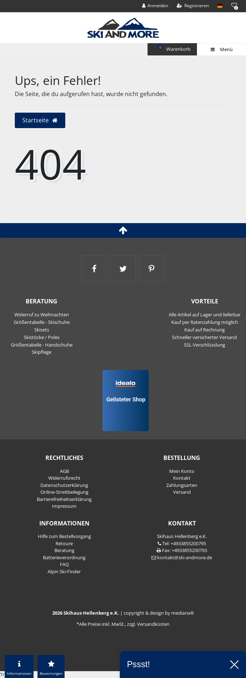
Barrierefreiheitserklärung (64, 499)
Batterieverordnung (64, 557)
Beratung (64, 550)
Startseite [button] (40, 120)
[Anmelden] (155, 6)
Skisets (41, 329)
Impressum (64, 506)
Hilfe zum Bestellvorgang (64, 536)
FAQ (64, 564)
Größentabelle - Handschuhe (42, 345)
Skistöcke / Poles (42, 337)
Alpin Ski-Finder (64, 571)
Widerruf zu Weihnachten (41, 314)
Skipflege (41, 352)
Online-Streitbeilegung (64, 492)
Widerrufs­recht (64, 478)
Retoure (64, 543)
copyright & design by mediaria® (159, 613)
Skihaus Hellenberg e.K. (182, 536)
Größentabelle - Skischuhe (42, 322)
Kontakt (181, 478)
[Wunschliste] (234, 5)
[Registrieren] (193, 6)
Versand (182, 492)
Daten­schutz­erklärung (64, 485)
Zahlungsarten (181, 485)
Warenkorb (174, 48)
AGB (64, 471)
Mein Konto (181, 471)
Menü (221, 49)
